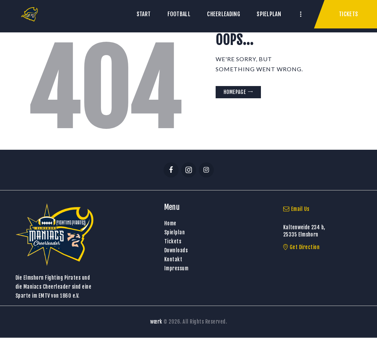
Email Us (296, 209)
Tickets (172, 241)
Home (170, 223)
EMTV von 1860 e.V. (58, 296)
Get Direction (301, 247)
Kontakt (173, 259)
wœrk (156, 322)
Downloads (176, 250)
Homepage (235, 92)
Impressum (176, 268)
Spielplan (174, 232)
